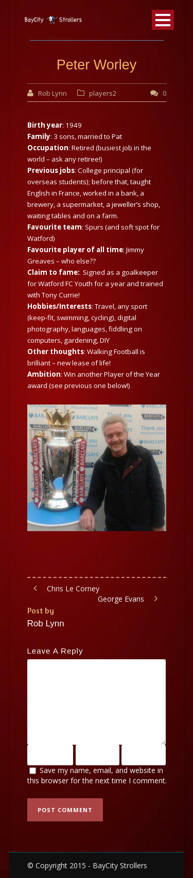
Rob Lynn (52, 93)
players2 (102, 93)
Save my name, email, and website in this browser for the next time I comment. (97, 775)
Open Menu (163, 20)
